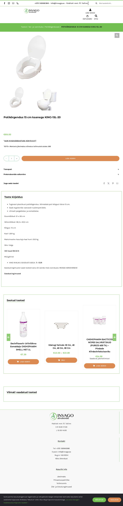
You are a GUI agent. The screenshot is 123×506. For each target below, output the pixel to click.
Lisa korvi (71, 158)
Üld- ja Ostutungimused (61, 487)
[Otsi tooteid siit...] (106, 3)
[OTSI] (96, 18)
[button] (117, 35)
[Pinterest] (113, 183)
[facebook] (5, 3)
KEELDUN (114, 500)
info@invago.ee (64, 452)
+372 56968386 (63, 448)
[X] (108, 183)
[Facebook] (104, 183)
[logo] (31, 9)
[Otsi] (96, 3)
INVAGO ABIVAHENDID (68, 268)
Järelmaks (61, 477)
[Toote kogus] (11, 158)
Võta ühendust (61, 458)
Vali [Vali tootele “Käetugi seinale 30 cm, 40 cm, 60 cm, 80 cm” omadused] (61, 360)
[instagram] (9, 3)
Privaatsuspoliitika (61, 480)
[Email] (117, 183)
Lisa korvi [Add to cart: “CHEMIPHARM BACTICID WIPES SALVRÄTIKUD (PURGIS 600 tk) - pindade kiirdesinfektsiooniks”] (99, 366)
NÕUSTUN (99, 500)
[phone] (18, 3)
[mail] (13, 3)
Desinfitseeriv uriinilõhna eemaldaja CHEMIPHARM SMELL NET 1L (23, 346)
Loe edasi (68, 500)
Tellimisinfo (61, 483)
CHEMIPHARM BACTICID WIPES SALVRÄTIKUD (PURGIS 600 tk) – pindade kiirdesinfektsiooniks (99, 345)
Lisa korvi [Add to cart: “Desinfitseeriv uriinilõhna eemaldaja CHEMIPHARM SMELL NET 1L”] (23, 362)
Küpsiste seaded (21, 503)
